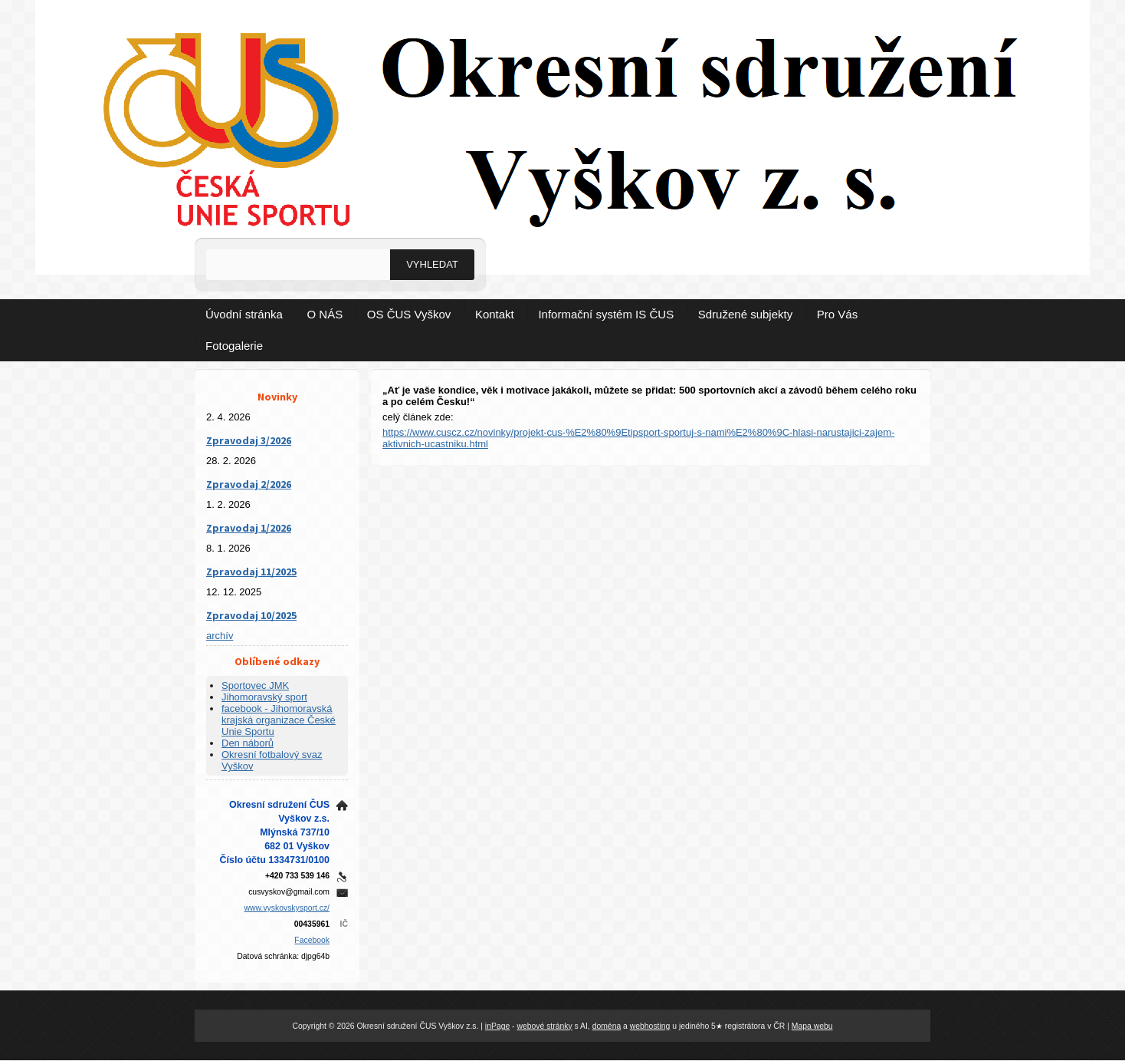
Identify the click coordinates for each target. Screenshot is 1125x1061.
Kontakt (494, 314)
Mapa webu (812, 1026)
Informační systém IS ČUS (606, 314)
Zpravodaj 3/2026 (248, 440)
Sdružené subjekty (745, 314)
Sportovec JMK (255, 685)
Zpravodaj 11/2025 (251, 571)
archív (219, 635)
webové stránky (544, 1026)
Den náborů (247, 743)
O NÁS (325, 314)
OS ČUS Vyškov (409, 314)
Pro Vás (837, 314)
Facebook (312, 940)
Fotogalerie (234, 345)
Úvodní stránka (244, 314)
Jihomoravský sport (264, 697)
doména (607, 1026)
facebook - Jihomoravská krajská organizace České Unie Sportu (278, 720)
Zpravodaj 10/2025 (251, 615)
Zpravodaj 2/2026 (248, 484)
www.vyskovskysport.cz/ (287, 908)
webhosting (650, 1026)
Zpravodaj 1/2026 (248, 528)
